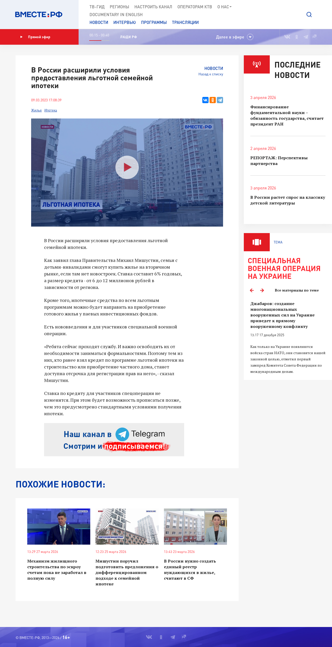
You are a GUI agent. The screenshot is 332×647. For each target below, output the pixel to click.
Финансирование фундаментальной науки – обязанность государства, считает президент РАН (287, 115)
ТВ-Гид (97, 6)
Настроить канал (153, 6)
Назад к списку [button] (210, 74)
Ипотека (50, 110)
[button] (309, 14)
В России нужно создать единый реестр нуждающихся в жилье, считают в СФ (190, 569)
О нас (224, 6)
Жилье (36, 110)
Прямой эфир (35, 36)
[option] (288, 337)
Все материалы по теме (297, 290)
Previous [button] (251, 290)
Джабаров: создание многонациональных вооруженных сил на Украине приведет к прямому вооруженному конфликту (282, 315)
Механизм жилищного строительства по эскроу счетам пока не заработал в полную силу (56, 569)
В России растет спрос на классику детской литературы (287, 200)
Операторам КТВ (194, 6)
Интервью (124, 22)
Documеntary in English (116, 14)
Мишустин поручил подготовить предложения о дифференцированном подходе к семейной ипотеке (126, 572)
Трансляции (185, 22)
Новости (98, 22)
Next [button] (262, 290)
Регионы (119, 6)
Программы (154, 22)
